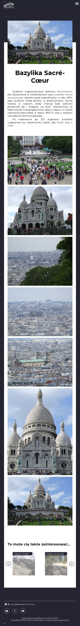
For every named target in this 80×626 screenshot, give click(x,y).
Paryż (12, 604)
